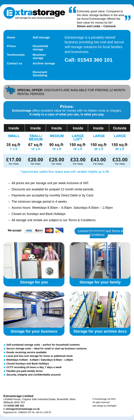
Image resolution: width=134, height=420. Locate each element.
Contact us (14, 63)
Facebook (29, 385)
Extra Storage (34, 13)
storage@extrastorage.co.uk (23, 409)
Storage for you (34, 260)
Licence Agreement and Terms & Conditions (100, 233)
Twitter (14, 385)
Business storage (39, 56)
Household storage (40, 47)
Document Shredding (40, 73)
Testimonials (16, 54)
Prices (11, 46)
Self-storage (41, 37)
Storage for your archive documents (100, 309)
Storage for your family (100, 260)
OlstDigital (111, 406)
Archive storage (44, 63)
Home (11, 37)
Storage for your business (34, 309)
